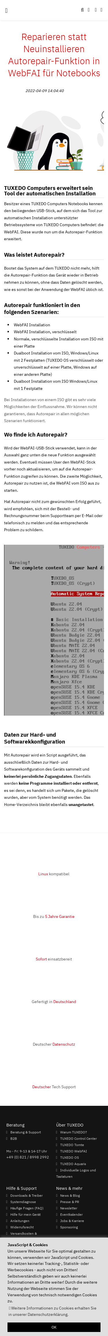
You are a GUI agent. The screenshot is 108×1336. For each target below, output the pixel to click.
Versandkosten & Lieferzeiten (21, 1236)
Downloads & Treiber (26, 1195)
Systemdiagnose (23, 1201)
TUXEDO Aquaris (73, 1163)
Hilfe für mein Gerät (25, 1214)
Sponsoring (69, 1227)
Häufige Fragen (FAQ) (26, 1208)
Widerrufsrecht (22, 1227)
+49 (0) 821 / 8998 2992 (27, 1157)
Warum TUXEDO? (73, 1132)
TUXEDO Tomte (72, 1144)
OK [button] (54, 1327)
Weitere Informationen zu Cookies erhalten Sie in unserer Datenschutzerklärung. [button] (52, 1311)
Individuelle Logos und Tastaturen (76, 1173)
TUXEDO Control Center (78, 1138)
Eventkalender (71, 1214)
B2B (13, 1138)
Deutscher (54, 1044)
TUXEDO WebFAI (73, 1151)
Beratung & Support (25, 1132)
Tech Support (54, 1086)
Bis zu (54, 916)
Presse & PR (69, 1201)
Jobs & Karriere (72, 1220)
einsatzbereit (54, 959)
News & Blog (70, 1195)
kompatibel (53, 873)
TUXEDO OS (69, 1157)
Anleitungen (19, 1220)
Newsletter (68, 1208)
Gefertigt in (54, 1001)
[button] (101, 10)
